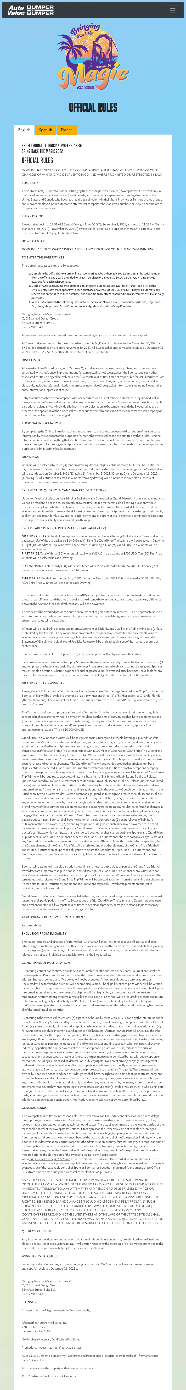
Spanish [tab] (45, 129)
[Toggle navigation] (172, 10)
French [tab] (67, 129)
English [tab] (24, 129)
